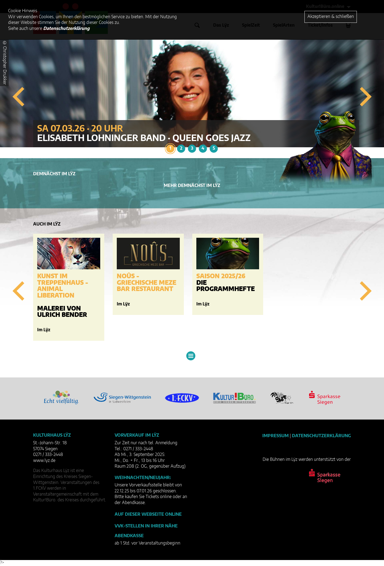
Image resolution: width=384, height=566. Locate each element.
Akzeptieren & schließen (330, 16)
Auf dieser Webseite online (148, 514)
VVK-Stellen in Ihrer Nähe (146, 526)
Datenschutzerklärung (321, 436)
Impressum (275, 436)
